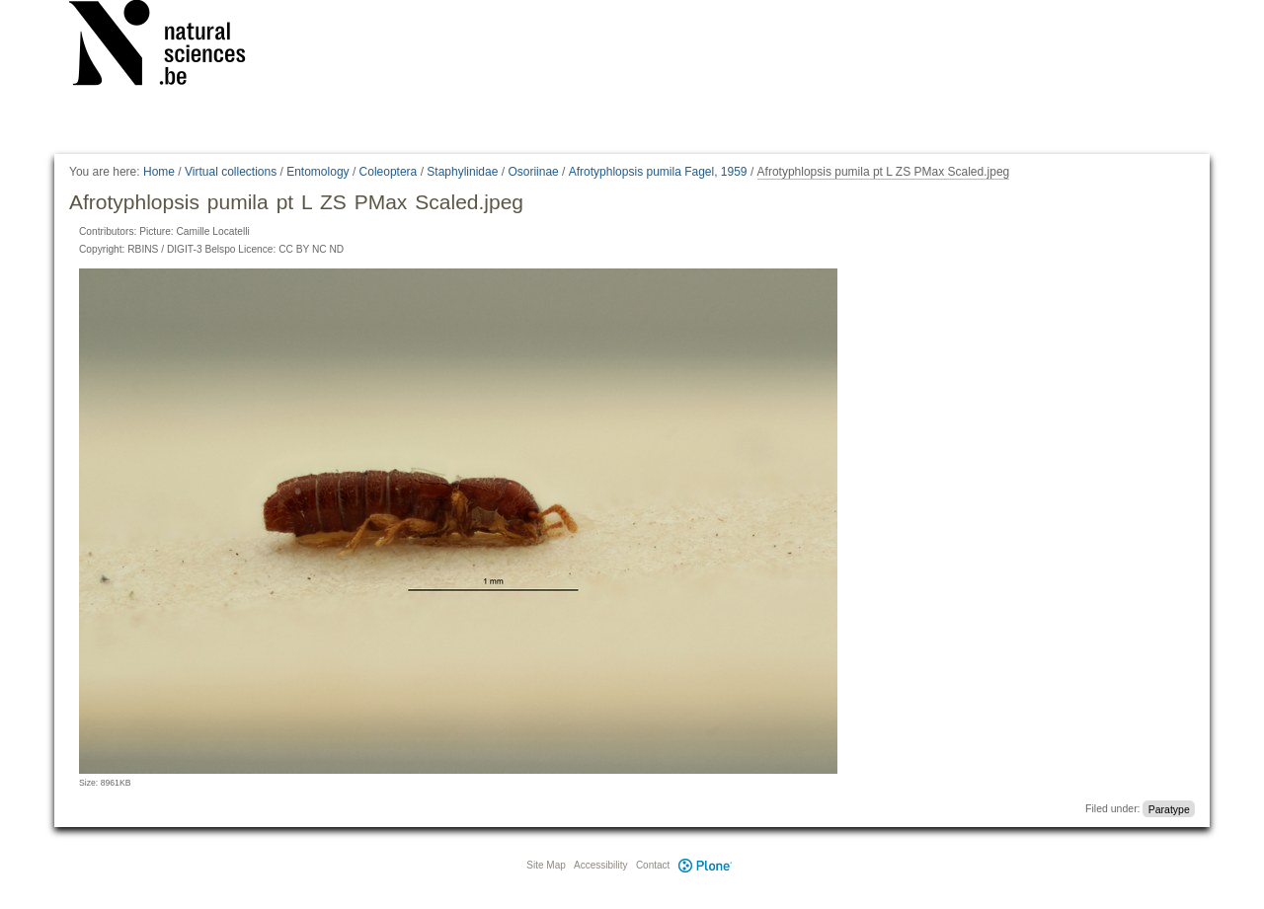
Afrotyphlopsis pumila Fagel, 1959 (658, 172)
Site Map (545, 865)
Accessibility (600, 865)
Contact (653, 865)
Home (159, 172)
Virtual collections (230, 172)
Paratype (1169, 808)
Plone (705, 865)
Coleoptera (388, 172)
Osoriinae (533, 172)
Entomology (317, 172)
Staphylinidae (462, 172)
